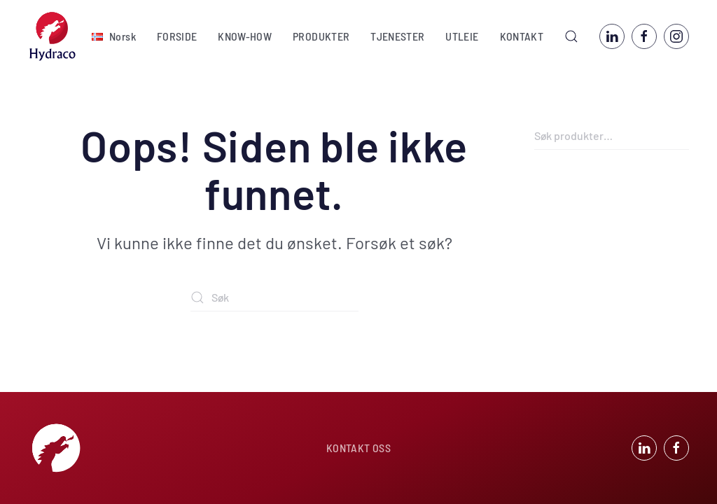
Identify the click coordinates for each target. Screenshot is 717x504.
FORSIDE (177, 36)
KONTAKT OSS (358, 447)
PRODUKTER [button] (321, 36)
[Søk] (274, 298)
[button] (114, 36)
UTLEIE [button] (461, 36)
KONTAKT (521, 36)
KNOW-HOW (245, 36)
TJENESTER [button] (397, 36)
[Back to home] (52, 36)
